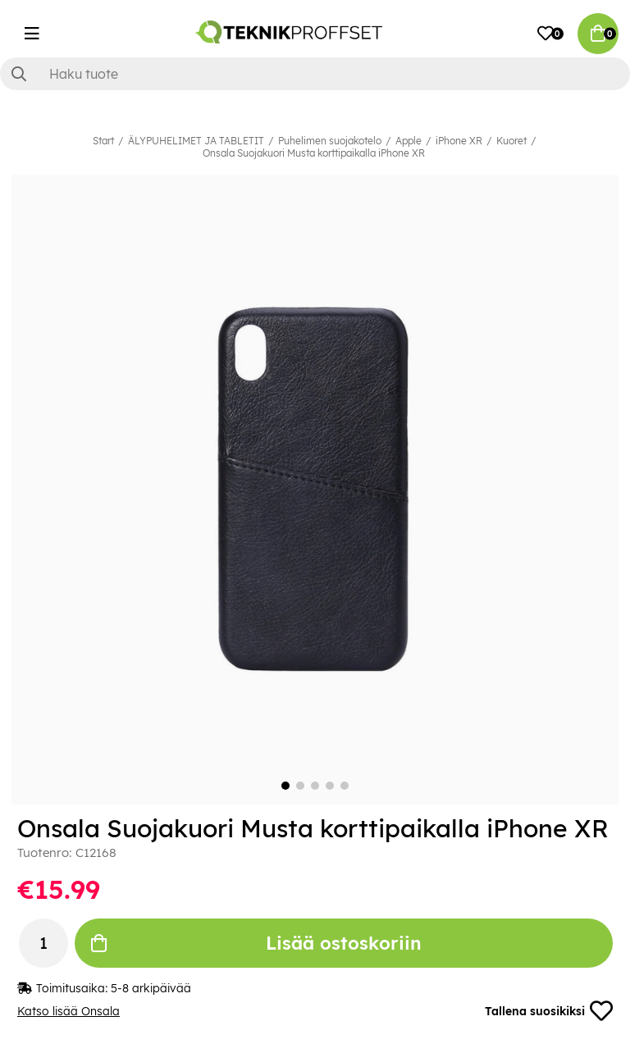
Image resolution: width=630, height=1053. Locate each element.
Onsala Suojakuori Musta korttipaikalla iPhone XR (314, 153)
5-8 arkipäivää (151, 988)
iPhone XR (459, 140)
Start (103, 140)
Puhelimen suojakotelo (329, 140)
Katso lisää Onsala (68, 1011)
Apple (408, 140)
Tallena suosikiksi (549, 1011)
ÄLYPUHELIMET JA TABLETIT (196, 140)
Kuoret (511, 140)
